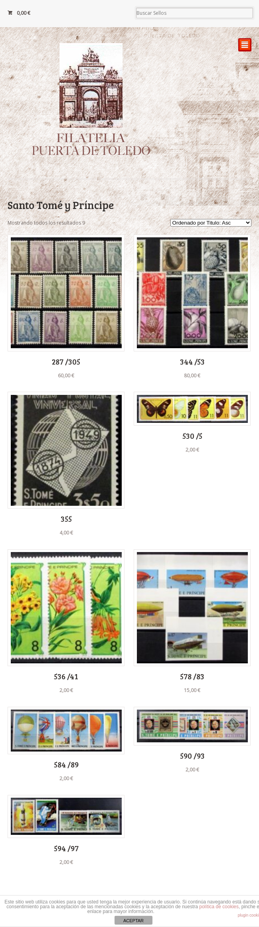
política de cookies (219, 906)
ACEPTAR (133, 920)
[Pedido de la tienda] (210, 223)
